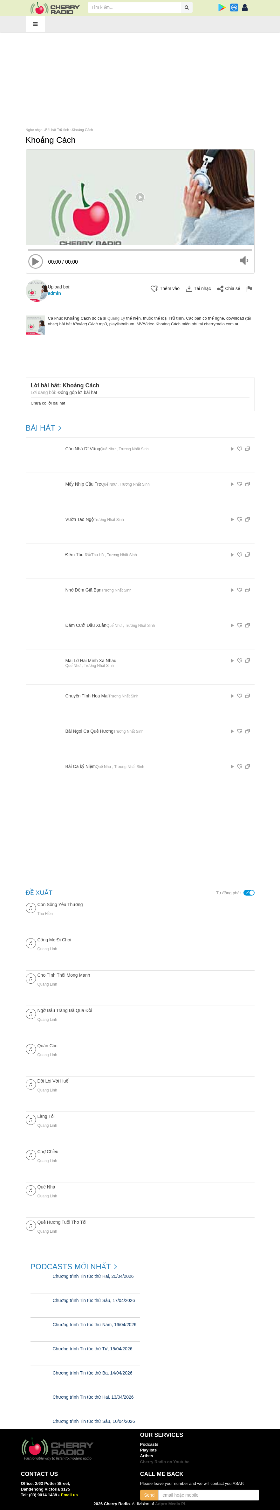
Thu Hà (97, 555)
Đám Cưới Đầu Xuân (85, 625)
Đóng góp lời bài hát (77, 392)
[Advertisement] (140, 79)
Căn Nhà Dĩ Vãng (82, 449)
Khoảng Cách (82, 130)
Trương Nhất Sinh (133, 449)
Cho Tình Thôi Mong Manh (64, 975)
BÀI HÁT (40, 428)
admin (54, 293)
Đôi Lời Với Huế (53, 1081)
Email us (69, 1495)
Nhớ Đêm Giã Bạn (83, 590)
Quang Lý (116, 318)
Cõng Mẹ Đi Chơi (54, 939)
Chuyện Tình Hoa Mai (87, 696)
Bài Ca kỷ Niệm (80, 766)
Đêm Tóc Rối (78, 554)
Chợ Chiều (48, 1151)
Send (149, 1495)
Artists (146, 1455)
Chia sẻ (228, 289)
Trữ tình (176, 318)
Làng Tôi (46, 1116)
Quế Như (107, 449)
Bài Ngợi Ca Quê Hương (89, 731)
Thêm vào (165, 289)
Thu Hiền (45, 913)
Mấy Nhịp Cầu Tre (83, 484)
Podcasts (149, 1444)
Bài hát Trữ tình (57, 130)
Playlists (148, 1450)
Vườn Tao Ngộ (79, 519)
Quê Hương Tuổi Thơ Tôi (62, 1222)
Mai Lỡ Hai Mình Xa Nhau (91, 660)
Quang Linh (47, 949)
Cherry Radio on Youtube (165, 1461)
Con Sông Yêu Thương (60, 904)
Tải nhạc (198, 289)
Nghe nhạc (34, 130)
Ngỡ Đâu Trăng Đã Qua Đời (65, 1010)
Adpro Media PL (171, 1503)
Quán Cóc (48, 1045)
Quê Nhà (46, 1186)
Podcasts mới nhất (71, 1267)
